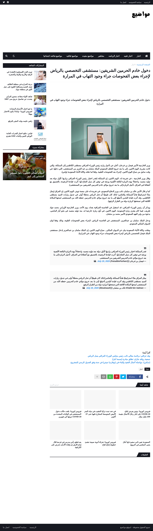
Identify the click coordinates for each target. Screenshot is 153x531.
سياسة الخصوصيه (135, 2)
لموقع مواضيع (125, 527)
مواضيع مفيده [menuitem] (88, 56)
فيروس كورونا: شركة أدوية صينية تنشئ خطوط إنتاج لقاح (100, 443)
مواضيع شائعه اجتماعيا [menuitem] (52, 56)
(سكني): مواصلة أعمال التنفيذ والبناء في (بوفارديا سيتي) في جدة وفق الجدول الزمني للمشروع (110, 362)
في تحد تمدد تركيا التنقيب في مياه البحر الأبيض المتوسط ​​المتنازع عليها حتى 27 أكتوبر (100, 414)
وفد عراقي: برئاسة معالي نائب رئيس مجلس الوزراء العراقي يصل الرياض (119, 356)
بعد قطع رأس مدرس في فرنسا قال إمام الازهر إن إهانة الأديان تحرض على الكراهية (66, 444)
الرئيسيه (147, 2)
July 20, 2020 (103, 261)
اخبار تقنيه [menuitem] (128, 56)
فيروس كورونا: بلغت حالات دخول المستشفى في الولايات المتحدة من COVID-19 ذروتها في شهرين (67, 414)
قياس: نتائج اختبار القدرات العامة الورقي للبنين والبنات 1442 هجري (19, 134)
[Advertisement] (55, 28)
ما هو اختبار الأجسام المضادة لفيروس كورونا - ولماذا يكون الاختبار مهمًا (18, 111)
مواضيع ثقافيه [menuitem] (72, 56)
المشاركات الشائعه (36, 65)
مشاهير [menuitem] (101, 56)
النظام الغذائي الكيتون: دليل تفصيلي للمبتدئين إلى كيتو (27, 174)
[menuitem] (146, 56)
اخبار (133, 64)
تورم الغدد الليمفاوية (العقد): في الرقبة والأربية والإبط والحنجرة (19, 73)
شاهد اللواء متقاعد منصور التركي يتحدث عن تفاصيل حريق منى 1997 (18, 97)
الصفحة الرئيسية (143, 64)
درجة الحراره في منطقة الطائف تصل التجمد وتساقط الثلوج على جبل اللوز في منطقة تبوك (18, 87)
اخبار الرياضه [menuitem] (114, 56)
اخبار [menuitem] (139, 56)
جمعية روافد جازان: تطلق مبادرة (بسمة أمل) (131, 359)
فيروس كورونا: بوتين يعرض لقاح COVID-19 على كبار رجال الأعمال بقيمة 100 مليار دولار (134, 414)
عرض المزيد (54, 385)
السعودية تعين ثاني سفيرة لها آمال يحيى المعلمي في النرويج (136, 443)
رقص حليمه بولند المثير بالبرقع (20, 121)
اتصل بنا (123, 2)
